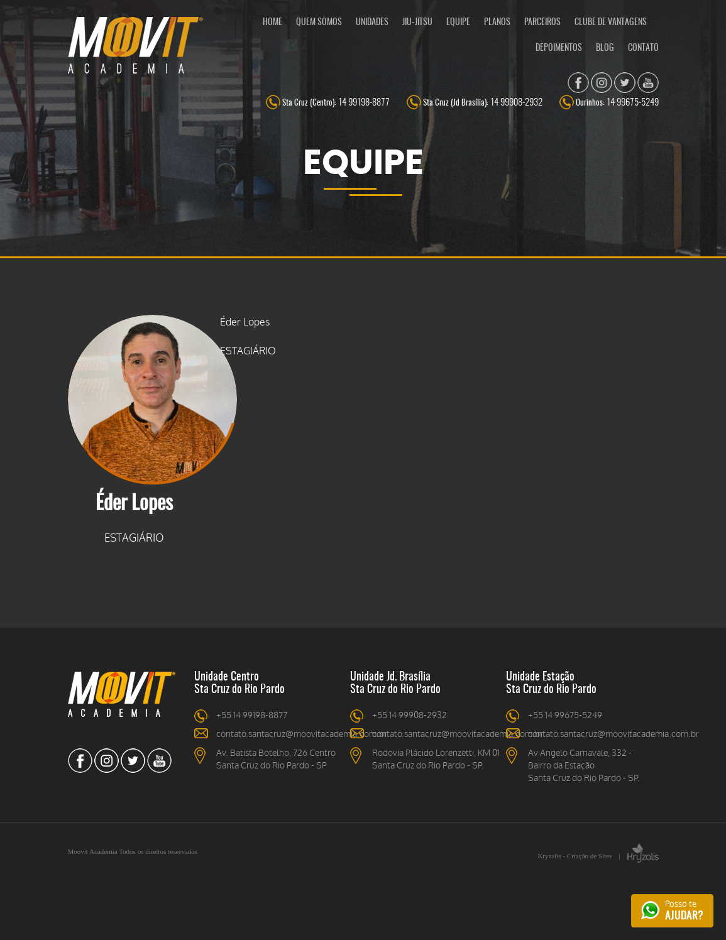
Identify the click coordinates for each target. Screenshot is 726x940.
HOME (272, 22)
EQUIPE (458, 22)
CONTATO (643, 48)
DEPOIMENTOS (559, 48)
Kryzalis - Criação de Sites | (597, 856)
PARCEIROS (542, 22)
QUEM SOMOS (319, 22)
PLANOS (497, 22)
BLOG (605, 48)
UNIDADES (372, 22)
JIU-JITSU (417, 22)
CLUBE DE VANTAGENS (611, 22)
